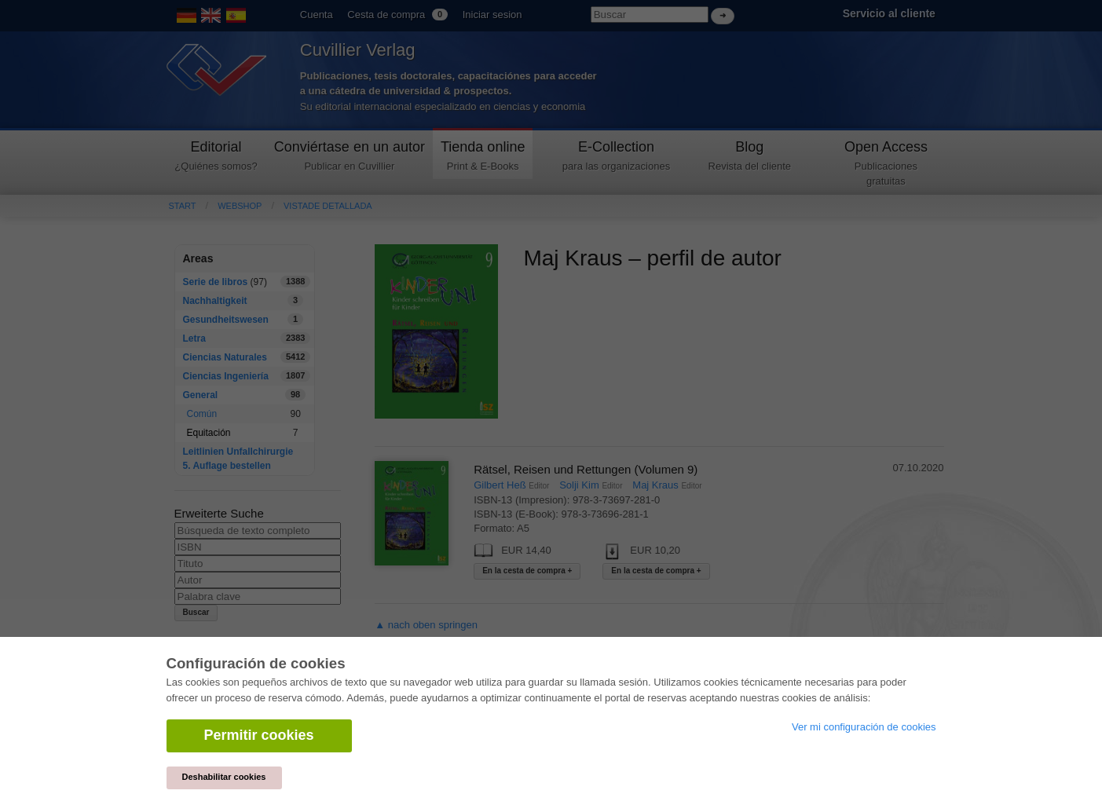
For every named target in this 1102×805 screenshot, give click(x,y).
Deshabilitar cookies (224, 776)
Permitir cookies (259, 735)
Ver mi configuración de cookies (864, 727)
